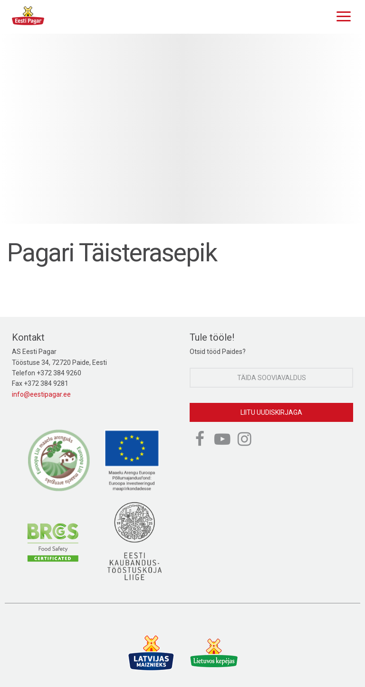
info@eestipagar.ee (41, 394)
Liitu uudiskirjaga (271, 412)
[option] (182, 129)
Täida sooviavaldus (271, 378)
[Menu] (341, 15)
